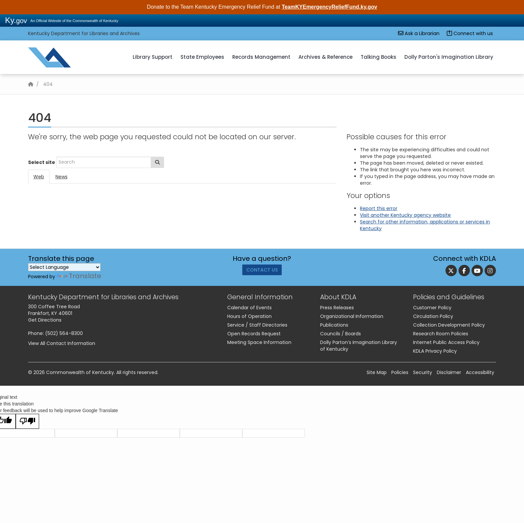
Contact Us (262, 272)
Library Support (152, 56)
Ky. (16, 20)
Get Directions (44, 320)
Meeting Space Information (259, 342)
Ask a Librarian (418, 33)
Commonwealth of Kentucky (80, 372)
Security (422, 372)
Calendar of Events (249, 307)
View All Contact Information (61, 343)
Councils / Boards (340, 333)
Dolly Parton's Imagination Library (448, 56)
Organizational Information (351, 316)
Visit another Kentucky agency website (405, 215)
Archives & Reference (325, 56)
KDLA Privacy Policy (435, 351)
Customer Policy (432, 307)
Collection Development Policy (449, 325)
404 (48, 84)
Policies (399, 372)
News (61, 176)
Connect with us (470, 33)
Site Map (377, 372)
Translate (78, 276)
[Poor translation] (27, 421)
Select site (41, 162)
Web (38, 176)
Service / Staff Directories (257, 325)
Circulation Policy (433, 316)
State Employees (202, 56)
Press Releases (337, 307)
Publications (334, 325)
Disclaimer (449, 372)
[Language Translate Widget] (64, 267)
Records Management (261, 56)
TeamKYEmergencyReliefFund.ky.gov (329, 7)
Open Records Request (254, 333)
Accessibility (480, 372)
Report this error (378, 208)
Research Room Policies (440, 333)
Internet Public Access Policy (446, 342)
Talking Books (378, 56)
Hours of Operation (249, 316)
